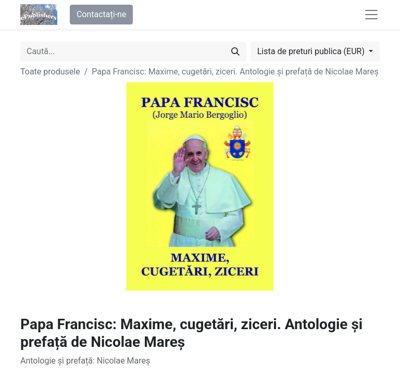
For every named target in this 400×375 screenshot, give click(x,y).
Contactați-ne (102, 14)
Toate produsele (50, 72)
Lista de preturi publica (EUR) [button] (312, 51)
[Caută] (235, 51)
